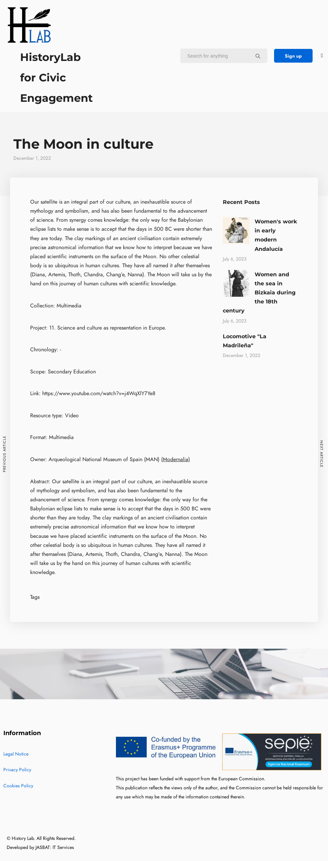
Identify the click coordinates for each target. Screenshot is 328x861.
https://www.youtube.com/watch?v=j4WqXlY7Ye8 (98, 393)
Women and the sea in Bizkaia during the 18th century (259, 292)
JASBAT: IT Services (55, 847)
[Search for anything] (258, 56)
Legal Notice (15, 754)
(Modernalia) (175, 459)
